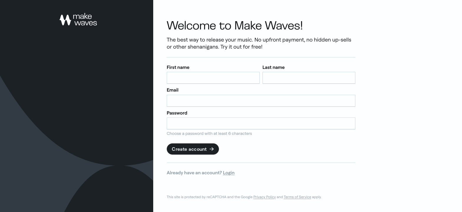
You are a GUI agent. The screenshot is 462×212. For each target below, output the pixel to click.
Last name (274, 67)
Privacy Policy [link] (264, 197)
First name (178, 67)
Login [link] (229, 172)
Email (173, 90)
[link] (78, 19)
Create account (193, 149)
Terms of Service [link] (297, 197)
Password (177, 113)
